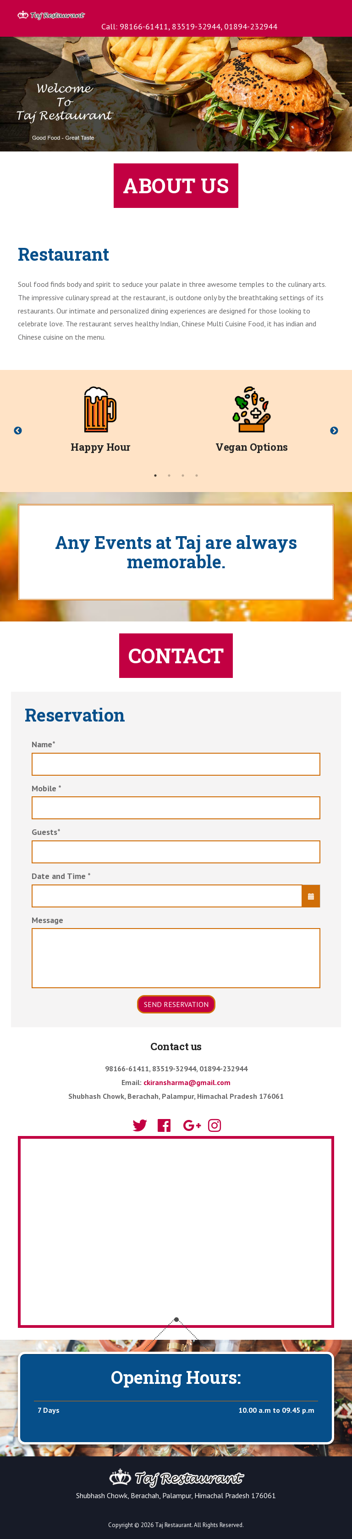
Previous (17, 431)
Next (334, 431)
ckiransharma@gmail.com (187, 1082)
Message (47, 920)
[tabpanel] (100, 424)
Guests (46, 832)
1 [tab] (155, 475)
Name (43, 744)
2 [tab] (169, 475)
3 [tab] (182, 475)
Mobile (46, 788)
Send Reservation (176, 1004)
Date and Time (61, 876)
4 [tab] (196, 475)
